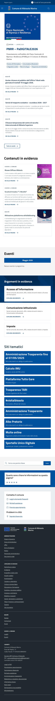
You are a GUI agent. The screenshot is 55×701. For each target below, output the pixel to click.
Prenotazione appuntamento (12, 667)
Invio (47, 463)
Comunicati (7, 621)
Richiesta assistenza (10, 673)
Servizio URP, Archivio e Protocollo (14, 656)
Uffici (5, 545)
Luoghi (6, 634)
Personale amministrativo (12, 553)
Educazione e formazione (11, 587)
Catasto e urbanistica (10, 581)
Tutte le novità (12, 146)
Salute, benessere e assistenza (13, 599)
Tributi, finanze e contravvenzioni (14, 602)
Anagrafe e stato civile (11, 573)
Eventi (6, 637)
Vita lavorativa (8, 607)
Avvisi (6, 624)
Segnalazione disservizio (11, 670)
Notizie (6, 618)
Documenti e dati (9, 556)
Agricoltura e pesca (10, 567)
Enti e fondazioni (9, 548)
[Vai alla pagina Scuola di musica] (11, 204)
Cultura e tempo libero (10, 584)
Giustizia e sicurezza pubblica (12, 590)
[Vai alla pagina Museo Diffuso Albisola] (11, 180)
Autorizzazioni (8, 578)
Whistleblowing (9, 690)
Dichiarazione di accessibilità (12, 688)
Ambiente (7, 570)
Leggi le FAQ (8, 664)
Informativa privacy (10, 682)
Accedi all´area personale (42, 2)
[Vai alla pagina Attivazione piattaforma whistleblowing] (11, 232)
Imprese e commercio (10, 593)
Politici (6, 551)
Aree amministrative (10, 542)
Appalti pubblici (8, 576)
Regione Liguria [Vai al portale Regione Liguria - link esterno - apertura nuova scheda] (8, 2)
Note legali (7, 685)
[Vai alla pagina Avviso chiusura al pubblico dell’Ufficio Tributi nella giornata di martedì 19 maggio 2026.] (12, 91)
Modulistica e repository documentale (15, 679)
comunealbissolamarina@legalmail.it (18, 658)
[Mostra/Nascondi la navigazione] (2, 8)
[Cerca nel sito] (48, 8)
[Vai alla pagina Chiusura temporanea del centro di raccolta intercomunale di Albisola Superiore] (12, 135)
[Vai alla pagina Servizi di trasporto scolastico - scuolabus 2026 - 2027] (12, 111)
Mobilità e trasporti (10, 596)
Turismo (6, 604)
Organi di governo (9, 539)
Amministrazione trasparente (13, 676)
